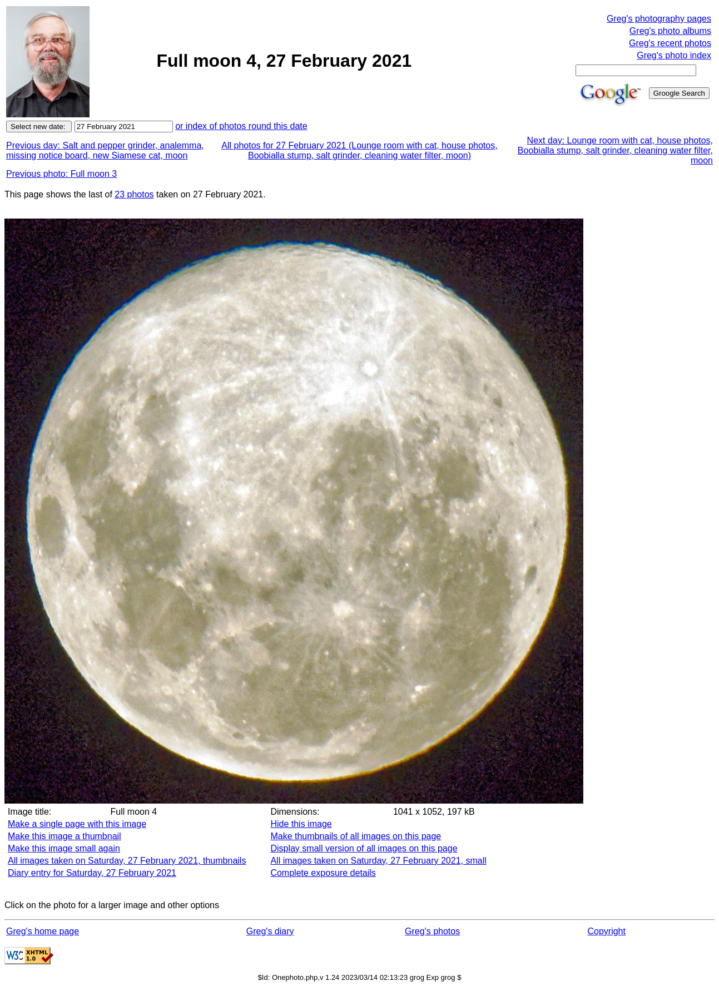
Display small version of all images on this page (363, 848)
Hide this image (300, 824)
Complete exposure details (322, 873)
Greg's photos (432, 931)
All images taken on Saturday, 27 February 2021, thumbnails (127, 860)
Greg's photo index (674, 55)
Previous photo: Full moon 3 (61, 174)
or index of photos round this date (241, 126)
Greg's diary (270, 931)
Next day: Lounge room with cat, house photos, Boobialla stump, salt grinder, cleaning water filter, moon (615, 150)
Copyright (606, 931)
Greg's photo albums (670, 31)
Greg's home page (42, 931)
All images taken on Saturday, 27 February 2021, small (378, 860)
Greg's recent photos (670, 43)
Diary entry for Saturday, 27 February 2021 (92, 873)
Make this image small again (64, 848)
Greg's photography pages (659, 18)
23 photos (134, 194)
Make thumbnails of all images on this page (355, 836)
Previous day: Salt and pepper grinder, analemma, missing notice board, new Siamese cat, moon (105, 150)
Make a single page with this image (77, 824)
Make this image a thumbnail (64, 836)
